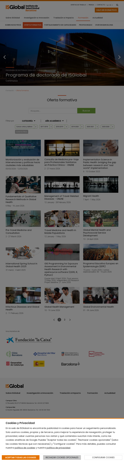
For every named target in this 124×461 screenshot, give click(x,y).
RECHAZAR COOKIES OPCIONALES (62, 457)
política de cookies (25, 447)
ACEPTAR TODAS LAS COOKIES (20, 457)
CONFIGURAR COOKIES (103, 457)
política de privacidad (58, 447)
